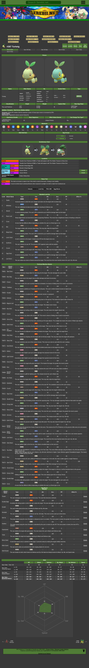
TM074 (4, 351)
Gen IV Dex (10, 51)
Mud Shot (9, 308)
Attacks (75, 46)
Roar (8, 457)
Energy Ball (10, 404)
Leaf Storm (9, 258)
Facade (9, 292)
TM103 (4, 383)
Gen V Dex (79, 49)
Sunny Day (10, 319)
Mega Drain (9, 232)
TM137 (4, 426)
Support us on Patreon (44, 653)
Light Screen (10, 356)
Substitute (9, 383)
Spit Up (4, 517)
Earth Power (10, 420)
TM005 (4, 276)
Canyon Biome (23, 170)
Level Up (41, 189)
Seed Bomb (10, 346)
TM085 (4, 367)
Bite (7, 227)
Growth (4, 507)
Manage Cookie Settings (61, 649)
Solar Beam (10, 443)
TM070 (4, 340)
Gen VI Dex (62, 49)
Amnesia (9, 415)
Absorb (8, 211)
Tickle (3, 535)
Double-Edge (10, 478)
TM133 (4, 420)
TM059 (4, 330)
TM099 (4, 377)
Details (83, 170)
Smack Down (10, 468)
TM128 (4, 415)
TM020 (4, 287)
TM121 (4, 409)
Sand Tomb (10, 462)
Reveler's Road (23, 165)
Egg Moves (85, 46)
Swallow (4, 523)
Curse (7, 221)
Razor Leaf (9, 216)
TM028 (4, 298)
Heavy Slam (10, 409)
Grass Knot (10, 362)
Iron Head (9, 377)
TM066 (4, 335)
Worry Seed (5, 540)
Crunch (8, 248)
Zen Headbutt (9, 330)
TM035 (4, 308)
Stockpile (4, 512)
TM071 (4, 346)
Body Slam (9, 335)
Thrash (4, 496)
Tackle (7, 200)
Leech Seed (9, 237)
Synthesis (8, 242)
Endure (9, 314)
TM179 (4, 468)
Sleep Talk (9, 340)
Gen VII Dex (44, 49)
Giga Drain (9, 253)
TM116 (4, 399)
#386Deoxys (12, 641)
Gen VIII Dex (27, 49)
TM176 (4, 462)
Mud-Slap (9, 276)
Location (70, 46)
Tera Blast (9, 450)
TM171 (4, 450)
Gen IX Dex (10, 49)
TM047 (4, 314)
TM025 (4, 292)
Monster (71, 136)
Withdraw (8, 205)
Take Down (10, 271)
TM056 (4, 324)
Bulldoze (9, 298)
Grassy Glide (10, 473)
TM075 (4, 356)
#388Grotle (77, 641)
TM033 (4, 303)
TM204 (4, 478)
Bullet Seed (10, 324)
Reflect (9, 351)
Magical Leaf (10, 303)
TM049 (4, 319)
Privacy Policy (50, 649)
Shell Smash (5, 550)
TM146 (4, 432)
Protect (9, 282)
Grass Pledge (9, 432)
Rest (8, 367)
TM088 (4, 372)
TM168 (4, 443)
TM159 (4, 437)
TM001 (4, 271)
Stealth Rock (10, 399)
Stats (80, 46)
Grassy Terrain (9, 426)
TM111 (4, 393)
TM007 (4, 282)
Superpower (5, 529)
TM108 (4, 388)
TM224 (4, 483)
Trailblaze (9, 287)
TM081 (4, 362)
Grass (71, 138)
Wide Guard (5, 545)
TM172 (4, 457)
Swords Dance (9, 372)
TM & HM (48, 189)
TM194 (4, 473)
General (65, 46)
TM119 (4, 404)
